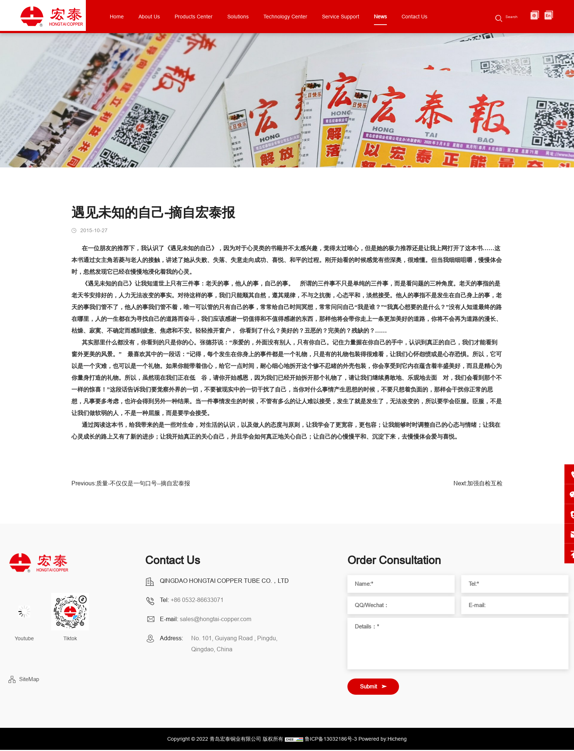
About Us (166, 16)
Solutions (255, 16)
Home (134, 16)
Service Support (358, 16)
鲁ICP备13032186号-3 (331, 740)
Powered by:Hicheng (382, 740)
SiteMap (29, 680)
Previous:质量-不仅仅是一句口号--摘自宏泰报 (130, 487)
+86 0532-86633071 (197, 601)
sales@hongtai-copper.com (215, 620)
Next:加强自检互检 (478, 487)
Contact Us (432, 16)
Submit (368, 687)
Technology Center (303, 16)
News (397, 16)
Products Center (211, 16)
